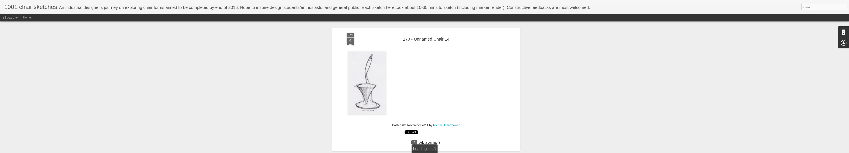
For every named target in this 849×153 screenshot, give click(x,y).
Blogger (438, 150)
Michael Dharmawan (446, 55)
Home (27, 17)
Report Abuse (450, 150)
